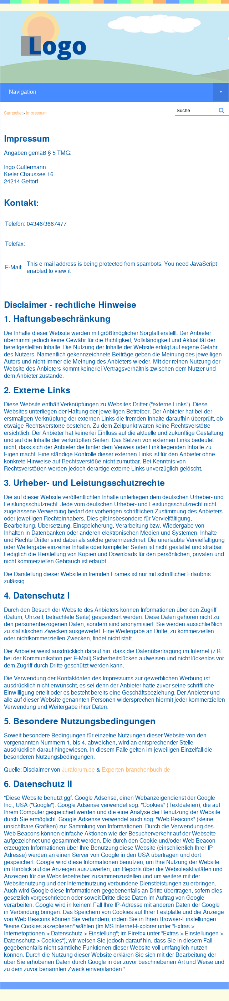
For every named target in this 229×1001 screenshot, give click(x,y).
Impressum (36, 113)
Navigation (119, 92)
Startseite (12, 113)
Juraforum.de (78, 770)
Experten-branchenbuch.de (136, 770)
